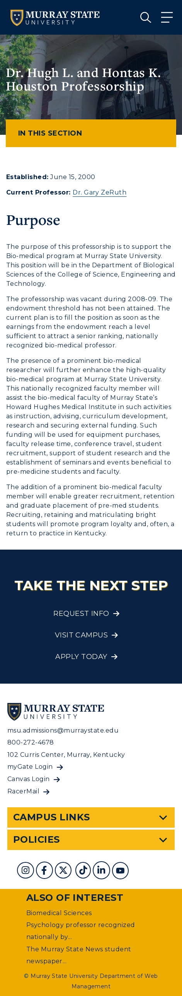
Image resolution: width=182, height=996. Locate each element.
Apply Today (81, 656)
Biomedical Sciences (59, 913)
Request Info (81, 613)
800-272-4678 (30, 742)
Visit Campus (81, 635)
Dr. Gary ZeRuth (99, 192)
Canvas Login (28, 779)
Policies (36, 839)
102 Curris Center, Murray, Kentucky (66, 754)
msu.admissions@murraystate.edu (63, 730)
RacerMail (23, 791)
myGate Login (30, 766)
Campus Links (51, 817)
